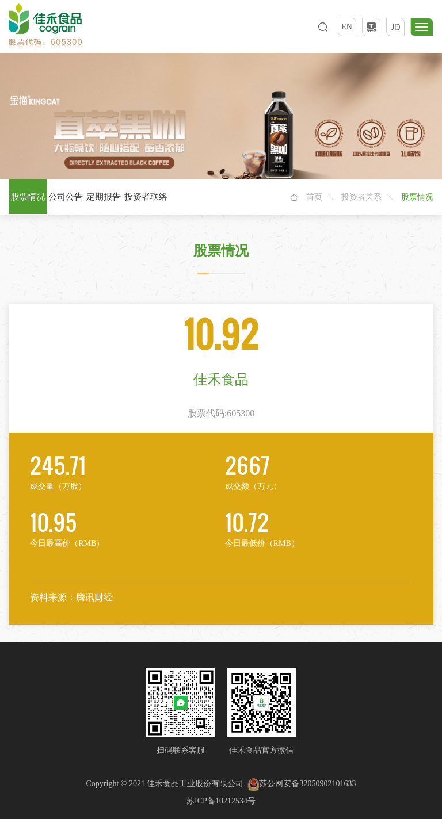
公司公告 (65, 196)
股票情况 (27, 196)
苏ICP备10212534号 (221, 801)
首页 (314, 197)
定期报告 (103, 196)
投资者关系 (361, 197)
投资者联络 (145, 196)
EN (346, 26)
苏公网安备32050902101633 (301, 783)
